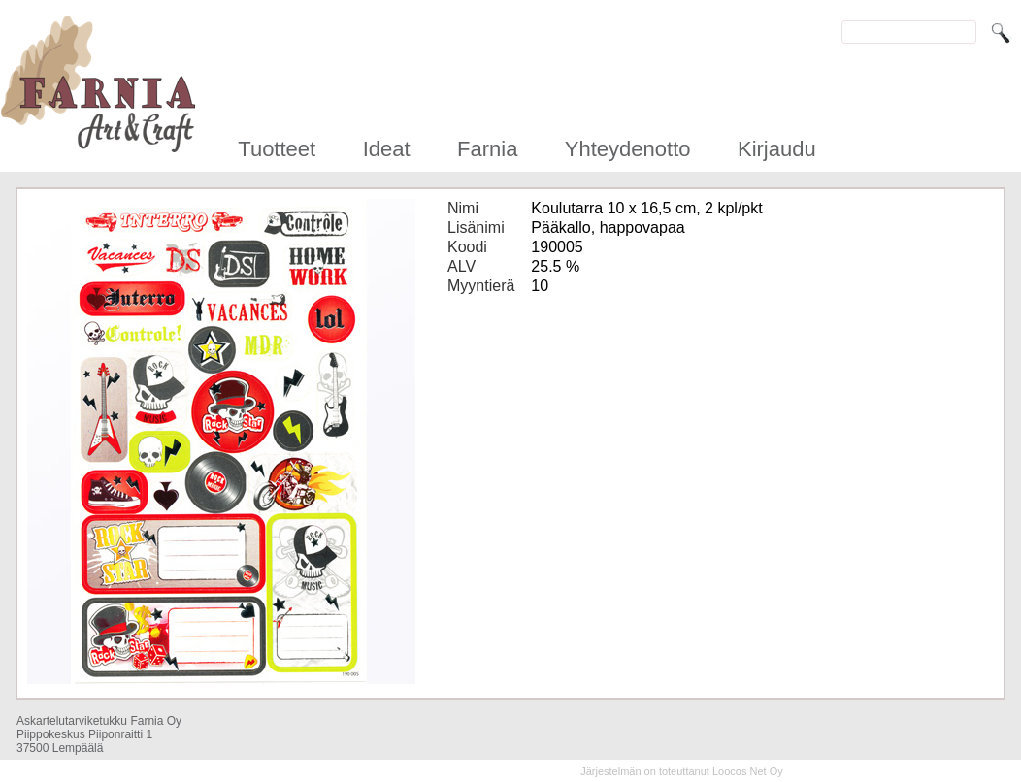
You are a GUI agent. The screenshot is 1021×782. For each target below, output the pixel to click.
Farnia (487, 149)
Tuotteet (276, 149)
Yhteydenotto (628, 149)
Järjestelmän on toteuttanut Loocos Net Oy (681, 771)
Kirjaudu (777, 149)
